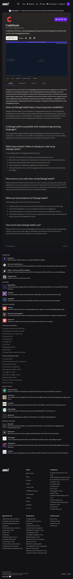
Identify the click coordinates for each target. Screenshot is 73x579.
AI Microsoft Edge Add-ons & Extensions (10, 524)
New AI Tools (30, 473)
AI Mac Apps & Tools (8, 530)
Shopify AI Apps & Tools (9, 377)
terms (69, 574)
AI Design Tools (7, 342)
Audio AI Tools (6, 349)
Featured (28, 480)
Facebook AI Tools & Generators (12, 380)
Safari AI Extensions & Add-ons (11, 519)
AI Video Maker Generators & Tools (13, 331)
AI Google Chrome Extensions (10, 521)
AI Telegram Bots (7, 359)
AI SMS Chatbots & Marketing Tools (12, 548)
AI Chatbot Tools (7, 336)
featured (5, 282)
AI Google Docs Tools (8, 372)
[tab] (10, 83)
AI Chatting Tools (7, 339)
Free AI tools (53, 519)
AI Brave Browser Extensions (10, 546)
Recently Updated (8, 421)
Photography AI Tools (8, 347)
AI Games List (54, 507)
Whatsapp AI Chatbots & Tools (11, 369)
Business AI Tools (55, 504)
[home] (5, 3)
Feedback (29, 505)
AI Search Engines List (56, 500)
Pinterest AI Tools (7, 382)
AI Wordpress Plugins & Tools (11, 375)
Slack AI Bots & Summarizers (34, 544)
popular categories (9, 325)
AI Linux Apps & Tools (8, 541)
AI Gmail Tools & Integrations (11, 367)
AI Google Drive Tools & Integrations (36, 546)
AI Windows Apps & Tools (9, 537)
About (28, 501)
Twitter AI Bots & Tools (9, 364)
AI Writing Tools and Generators (59, 502)
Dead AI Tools (7, 386)
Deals (27, 477)
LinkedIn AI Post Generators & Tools (36, 550)
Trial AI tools (53, 525)
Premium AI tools (55, 523)
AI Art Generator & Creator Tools (12, 334)
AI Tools (28, 508)
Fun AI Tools (6, 344)
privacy (63, 574)
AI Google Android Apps (9, 539)
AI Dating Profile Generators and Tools (14, 352)
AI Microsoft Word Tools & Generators (14, 361)
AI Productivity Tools (56, 509)
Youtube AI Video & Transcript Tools (36, 553)
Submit (28, 484)
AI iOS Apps (5, 535)
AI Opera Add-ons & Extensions (11, 544)
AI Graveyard (30, 494)
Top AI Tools (29, 487)
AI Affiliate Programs (32, 491)
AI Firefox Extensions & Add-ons (11, 528)
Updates (28, 498)
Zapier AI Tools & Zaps (32, 548)
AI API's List (5, 532)
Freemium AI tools (55, 521)
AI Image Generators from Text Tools (13, 328)
